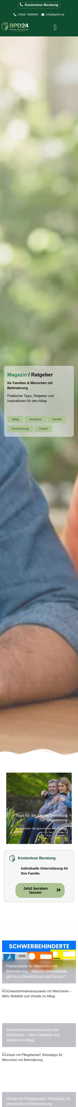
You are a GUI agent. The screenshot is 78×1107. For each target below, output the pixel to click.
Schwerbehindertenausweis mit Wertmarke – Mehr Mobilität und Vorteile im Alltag (32, 1035)
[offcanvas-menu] (55, 27)
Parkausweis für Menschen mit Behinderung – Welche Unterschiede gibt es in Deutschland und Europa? (36, 971)
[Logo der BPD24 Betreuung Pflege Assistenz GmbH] (15, 27)
